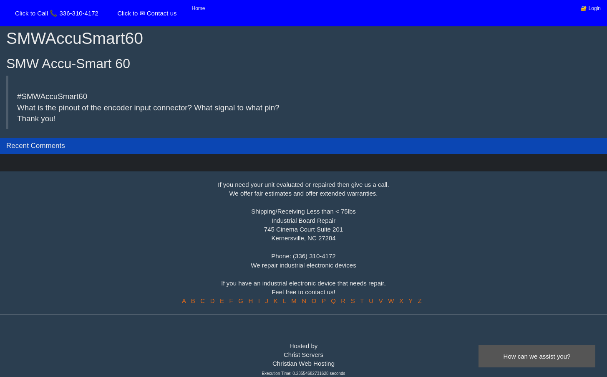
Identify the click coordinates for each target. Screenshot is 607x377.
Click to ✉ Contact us (146, 13)
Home (198, 8)
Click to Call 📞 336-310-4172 (56, 13)
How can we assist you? (537, 356)
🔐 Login (591, 8)
